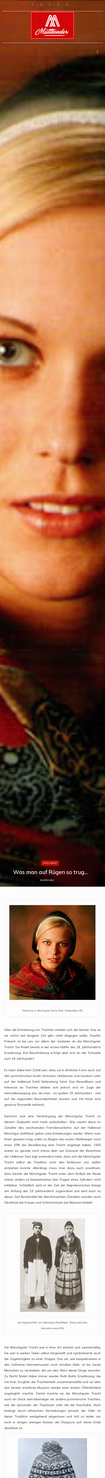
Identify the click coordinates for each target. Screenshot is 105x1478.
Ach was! (50, 863)
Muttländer (47, 880)
